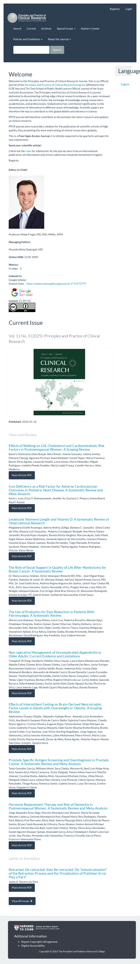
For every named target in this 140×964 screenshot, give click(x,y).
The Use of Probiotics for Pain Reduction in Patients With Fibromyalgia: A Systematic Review (51, 614)
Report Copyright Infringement (39, 941)
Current (31, 28)
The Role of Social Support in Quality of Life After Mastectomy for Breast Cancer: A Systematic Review (57, 569)
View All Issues (22, 901)
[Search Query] (31, 50)
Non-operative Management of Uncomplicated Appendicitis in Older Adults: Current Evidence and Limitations (55, 654)
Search (17, 28)
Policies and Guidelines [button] (27, 39)
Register (115, 8)
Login (129, 8)
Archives (46, 28)
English (125, 84)
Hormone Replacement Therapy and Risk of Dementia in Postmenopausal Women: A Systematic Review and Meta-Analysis (58, 806)
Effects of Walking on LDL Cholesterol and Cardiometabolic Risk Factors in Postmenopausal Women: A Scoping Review (56, 447)
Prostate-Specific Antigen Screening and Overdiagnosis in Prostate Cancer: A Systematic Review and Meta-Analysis (59, 762)
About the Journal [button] (59, 39)
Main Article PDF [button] (22, 475)
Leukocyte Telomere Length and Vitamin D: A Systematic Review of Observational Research (59, 521)
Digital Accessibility (33, 945)
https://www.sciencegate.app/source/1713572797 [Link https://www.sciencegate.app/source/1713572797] (56, 283)
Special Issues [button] (66, 28)
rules (28, 151)
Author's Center (90, 28)
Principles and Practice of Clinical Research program (55, 84)
